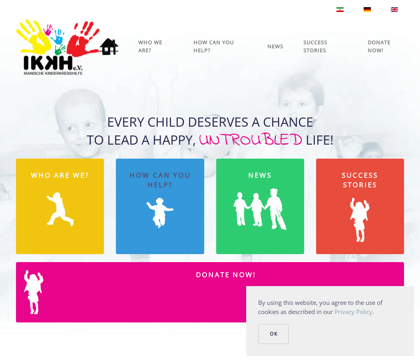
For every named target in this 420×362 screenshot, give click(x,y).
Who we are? (150, 46)
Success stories (315, 46)
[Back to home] (58, 47)
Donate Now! (379, 46)
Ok (273, 333)
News (275, 46)
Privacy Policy (353, 312)
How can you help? (213, 46)
